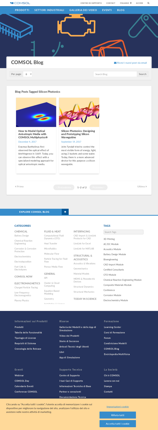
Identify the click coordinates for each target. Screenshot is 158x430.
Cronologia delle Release (28, 348)
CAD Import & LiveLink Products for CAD (85, 237)
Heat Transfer (50, 243)
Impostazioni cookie (118, 408)
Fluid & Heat (52, 231)
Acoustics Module (112, 249)
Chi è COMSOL (112, 375)
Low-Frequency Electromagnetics (23, 294)
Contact (110, 3)
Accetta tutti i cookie (118, 426)
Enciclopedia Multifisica (117, 354)
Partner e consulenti (70, 391)
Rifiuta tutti (117, 417)
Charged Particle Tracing (26, 287)
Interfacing (82, 231)
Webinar (19, 375)
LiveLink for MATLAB (84, 248)
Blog (121, 10)
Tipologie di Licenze (25, 337)
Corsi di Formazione (114, 332)
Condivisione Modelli (115, 343)
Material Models (81, 273)
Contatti (108, 391)
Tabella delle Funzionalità (28, 332)
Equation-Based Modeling (51, 292)
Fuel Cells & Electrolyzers (21, 268)
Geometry (49, 298)
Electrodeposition (23, 261)
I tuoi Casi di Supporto (71, 380)
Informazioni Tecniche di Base (75, 386)
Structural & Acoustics (83, 257)
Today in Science (85, 299)
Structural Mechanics (84, 291)
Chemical (21, 231)
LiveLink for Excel (82, 243)
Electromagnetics (27, 283)
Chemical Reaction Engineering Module (122, 279)
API (45, 277)
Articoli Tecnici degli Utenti (74, 346)
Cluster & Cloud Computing (51, 284)
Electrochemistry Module (116, 300)
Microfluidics (50, 248)
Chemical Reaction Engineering (24, 242)
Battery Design (22, 235)
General (49, 273)
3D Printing (109, 238)
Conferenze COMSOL (26, 391)
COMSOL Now (24, 276)
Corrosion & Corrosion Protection (25, 250)
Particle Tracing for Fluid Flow (56, 260)
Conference (109, 290)
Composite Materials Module (117, 284)
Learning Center (112, 327)
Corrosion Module (112, 295)
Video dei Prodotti (69, 335)
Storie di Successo (69, 341)
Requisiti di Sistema (25, 343)
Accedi (139, 3)
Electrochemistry (23, 256)
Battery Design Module (115, 254)
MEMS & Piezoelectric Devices (84, 280)
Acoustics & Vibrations (84, 263)
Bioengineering (111, 259)
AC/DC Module (111, 244)
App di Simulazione (69, 357)
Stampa (108, 386)
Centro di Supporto (91, 3)
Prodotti (22, 10)
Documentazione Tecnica (72, 397)
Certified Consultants (114, 269)
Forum (107, 337)
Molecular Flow (51, 253)
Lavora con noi (111, 380)
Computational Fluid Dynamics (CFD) (54, 237)
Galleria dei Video (83, 10)
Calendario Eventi (24, 386)
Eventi (107, 10)
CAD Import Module (113, 264)
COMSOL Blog (111, 348)
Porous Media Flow (53, 266)
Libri (61, 352)
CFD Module (110, 274)
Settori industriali (49, 10)
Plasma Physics (22, 300)
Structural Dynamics (84, 286)
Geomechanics (81, 268)
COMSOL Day (22, 380)
